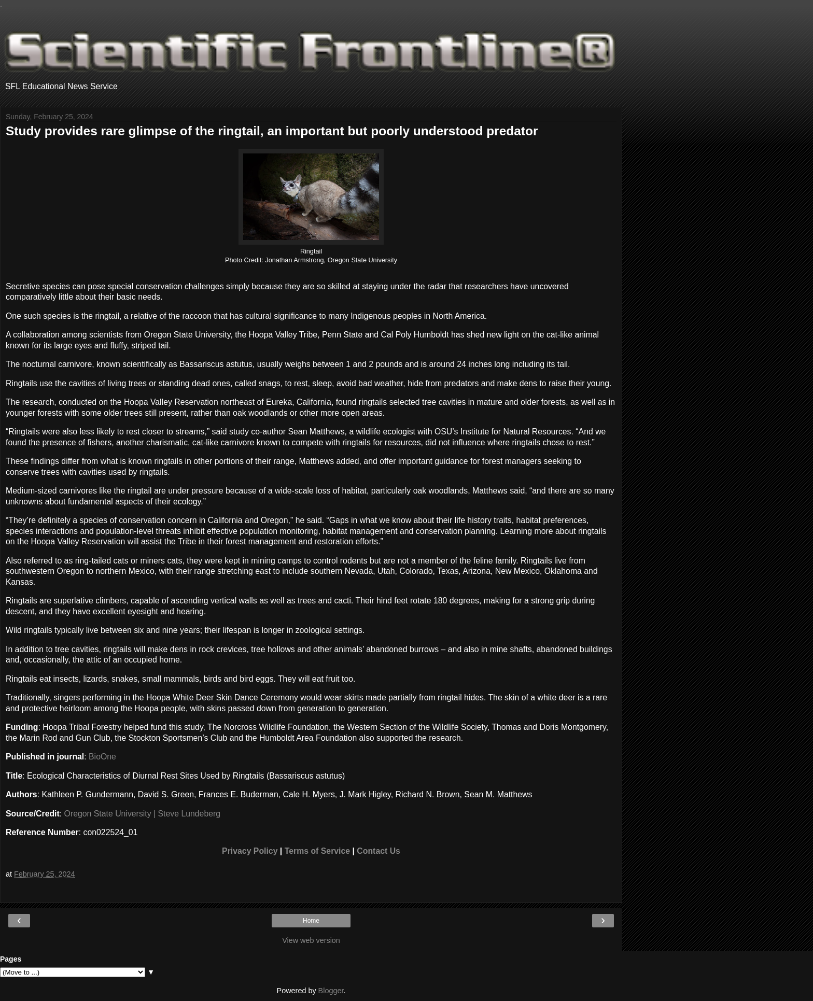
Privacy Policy (249, 851)
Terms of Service (317, 851)
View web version (311, 940)
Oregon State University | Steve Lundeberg (142, 813)
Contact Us (378, 851)
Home (311, 920)
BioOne (102, 756)
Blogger (331, 990)
